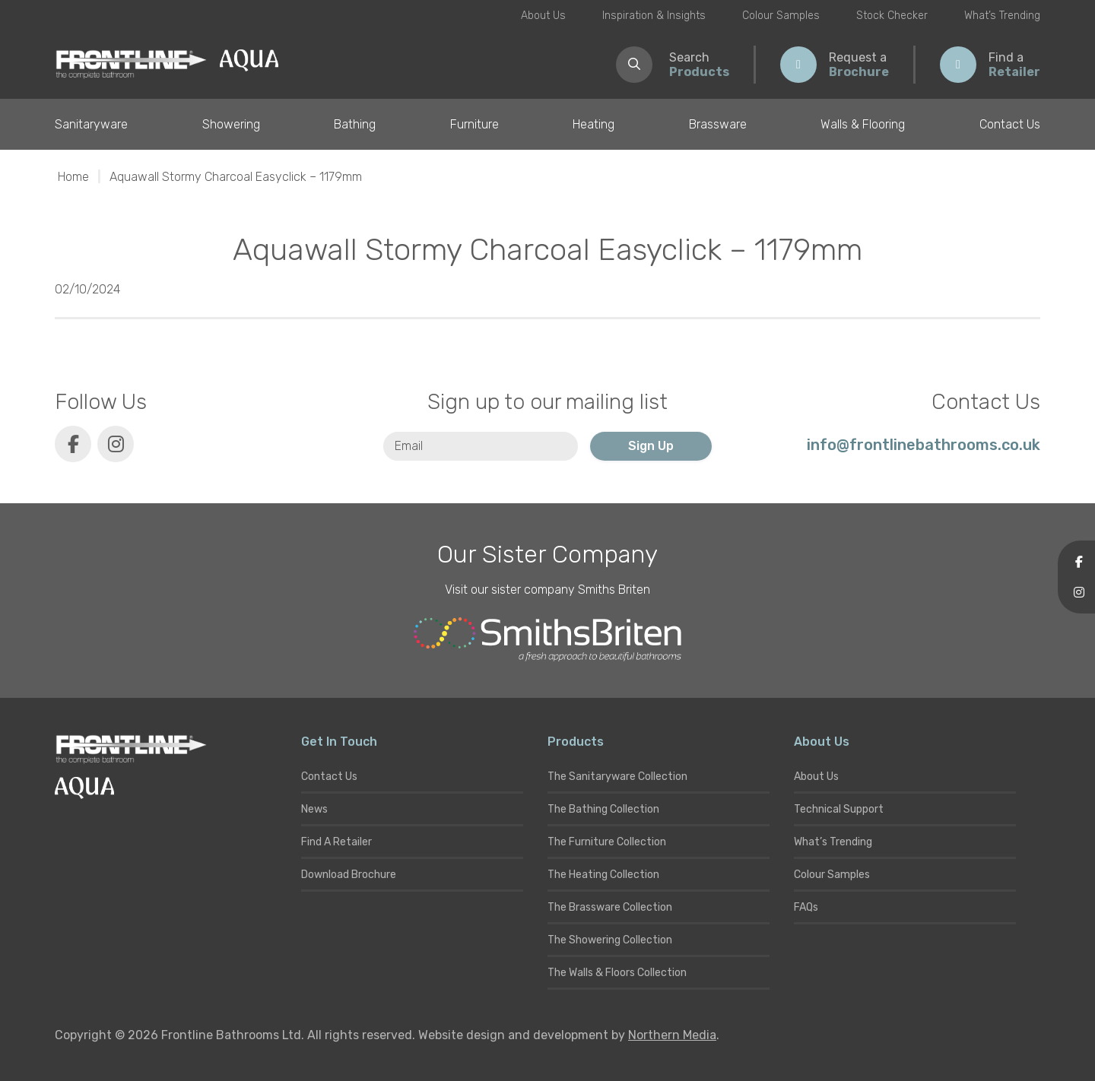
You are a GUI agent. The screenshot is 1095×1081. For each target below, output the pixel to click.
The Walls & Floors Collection (617, 972)
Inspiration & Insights (654, 15)
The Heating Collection (603, 874)
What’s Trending (1002, 15)
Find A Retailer (336, 841)
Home (73, 177)
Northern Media (672, 1035)
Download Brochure (348, 874)
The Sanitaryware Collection (617, 776)
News (314, 809)
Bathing (355, 124)
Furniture (474, 124)
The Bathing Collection (603, 809)
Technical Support (839, 809)
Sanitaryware (91, 124)
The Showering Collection (610, 940)
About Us (543, 15)
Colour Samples (781, 15)
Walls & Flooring (862, 124)
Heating (593, 124)
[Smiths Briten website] (547, 639)
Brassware (718, 124)
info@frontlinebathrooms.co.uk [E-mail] (923, 445)
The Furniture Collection (607, 841)
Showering (231, 124)
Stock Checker (892, 15)
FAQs (806, 907)
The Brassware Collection (610, 907)
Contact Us (1009, 124)
